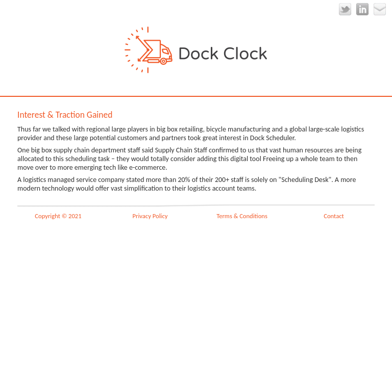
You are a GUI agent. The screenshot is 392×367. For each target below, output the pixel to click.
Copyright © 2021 (58, 216)
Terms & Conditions (241, 216)
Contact (334, 216)
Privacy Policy (150, 216)
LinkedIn (362, 9)
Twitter (345, 9)
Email (380, 9)
